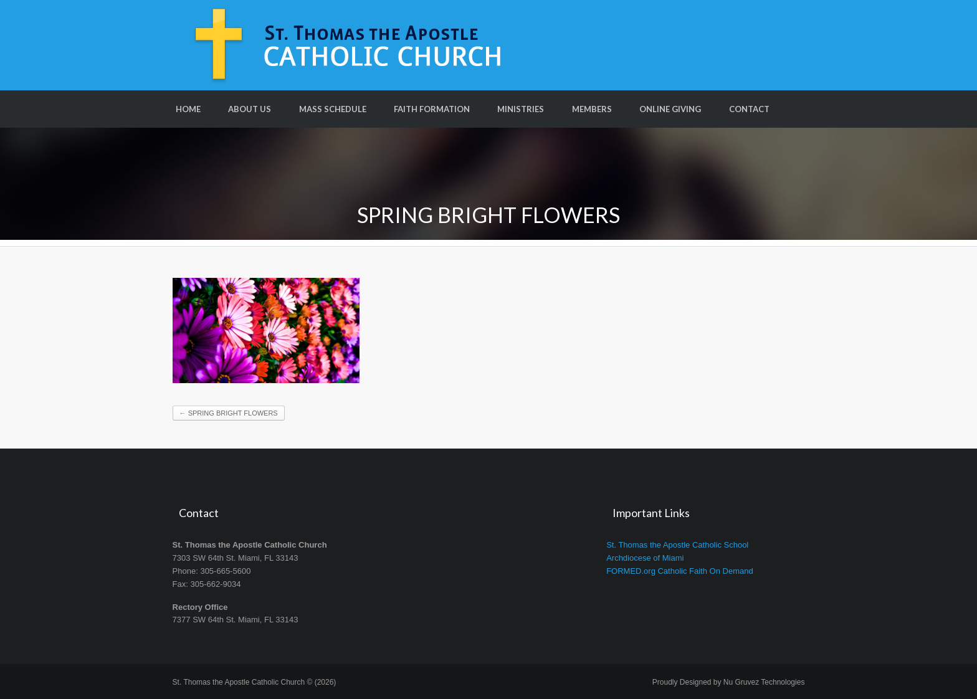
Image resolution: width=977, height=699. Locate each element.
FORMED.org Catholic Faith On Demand (679, 571)
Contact (749, 109)
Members (592, 109)
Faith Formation (432, 109)
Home (188, 109)
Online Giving (670, 109)
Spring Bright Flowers (228, 413)
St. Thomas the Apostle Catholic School (677, 544)
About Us (249, 109)
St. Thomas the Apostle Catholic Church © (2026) (254, 682)
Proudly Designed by (728, 682)
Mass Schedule (332, 109)
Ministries (520, 109)
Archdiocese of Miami (645, 558)
